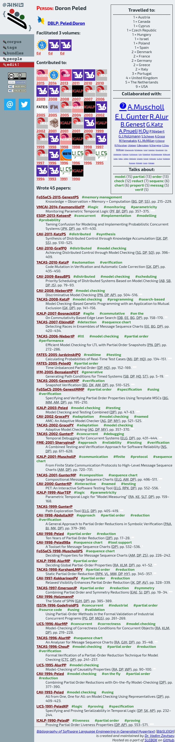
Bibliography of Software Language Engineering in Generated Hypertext (96, 731)
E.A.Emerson (133, 154)
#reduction (139, 515)
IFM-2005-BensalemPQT (57, 372)
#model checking (111, 248)
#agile (88, 313)
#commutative (112, 313)
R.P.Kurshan (121, 145)
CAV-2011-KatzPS (51, 234)
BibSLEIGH (165, 731)
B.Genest (133, 124)
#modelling (146, 215)
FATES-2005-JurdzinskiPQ (58, 354)
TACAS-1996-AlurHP (53, 638)
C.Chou (165, 145)
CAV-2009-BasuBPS (53, 276)
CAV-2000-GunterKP (54, 483)
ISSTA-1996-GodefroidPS (57, 605)
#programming (120, 299)
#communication (93, 456)
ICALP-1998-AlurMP (53, 560)
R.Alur (158, 116)
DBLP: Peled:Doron (66, 23)
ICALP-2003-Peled (52, 407)
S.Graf (146, 150)
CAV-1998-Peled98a (53, 542)
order (157, 176)
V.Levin (145, 163)
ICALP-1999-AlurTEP (53, 492)
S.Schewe (148, 136)
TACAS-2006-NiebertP (55, 336)
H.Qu (144, 131)
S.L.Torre (159, 158)
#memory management (102, 197)
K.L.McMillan (146, 141)
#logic (93, 207)
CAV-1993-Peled (50, 692)
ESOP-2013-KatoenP (53, 215)
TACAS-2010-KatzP (52, 262)
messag (157, 185)
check (119, 181)
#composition (91, 475)
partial (139, 176)
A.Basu (120, 158)
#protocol (139, 456)
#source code (50, 609)
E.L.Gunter (132, 116)
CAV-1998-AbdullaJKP (54, 515)
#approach (87, 442)
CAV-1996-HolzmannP (55, 596)
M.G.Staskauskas (156, 154)
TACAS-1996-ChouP (52, 646)
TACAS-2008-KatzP (52, 299)
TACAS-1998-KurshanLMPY (59, 569)
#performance (51, 340)
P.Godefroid (146, 154)
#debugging (113, 433)
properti (137, 185)
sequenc (156, 181)
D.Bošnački (132, 158)
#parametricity (144, 207)
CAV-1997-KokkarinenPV (57, 578)
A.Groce (160, 136)
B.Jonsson (132, 163)
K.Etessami (152, 158)
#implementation (116, 215)
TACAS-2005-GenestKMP (57, 380)
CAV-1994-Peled (50, 673)
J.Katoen (132, 145)
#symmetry (144, 588)
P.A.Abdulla (166, 158)
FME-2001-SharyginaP (55, 442)
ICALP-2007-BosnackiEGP (58, 313)
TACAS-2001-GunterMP (56, 475)
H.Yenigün (151, 163)
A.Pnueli (128, 131)
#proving (95, 706)
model (120, 176)
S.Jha (140, 154)
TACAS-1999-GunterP (54, 506)
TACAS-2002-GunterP (54, 433)
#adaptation (83, 416)
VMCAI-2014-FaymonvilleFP (60, 207)
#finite (119, 456)
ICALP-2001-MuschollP (56, 456)
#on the (137, 313)
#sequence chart (116, 322)
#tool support (120, 542)
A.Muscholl (146, 106)
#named (141, 416)
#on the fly (111, 673)
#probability (49, 220)
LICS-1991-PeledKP (52, 706)
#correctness (109, 623)
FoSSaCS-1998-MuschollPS (59, 551)
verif (139, 189)
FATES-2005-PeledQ (53, 363)
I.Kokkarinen (117, 154)
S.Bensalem (143, 145)
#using (153, 389)
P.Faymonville (129, 150)
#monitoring (114, 207)
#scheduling (146, 276)
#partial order (136, 336)
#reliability (111, 442)
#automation (83, 262)
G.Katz (154, 124)
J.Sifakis (126, 158)
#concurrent (85, 215)
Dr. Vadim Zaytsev (159, 735)
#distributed (80, 234)
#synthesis (106, 234)
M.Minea (120, 149)
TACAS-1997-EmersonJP (56, 588)
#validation (95, 609)
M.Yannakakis (128, 141)
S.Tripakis (140, 158)
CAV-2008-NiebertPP (54, 290)
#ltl (80, 336)
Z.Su (166, 150)
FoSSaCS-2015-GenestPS (57, 197)
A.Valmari (125, 154)
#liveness (80, 720)
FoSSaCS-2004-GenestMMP (60, 389)
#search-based (152, 299)
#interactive (85, 483)
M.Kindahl (139, 163)
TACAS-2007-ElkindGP (55, 322)
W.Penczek (166, 154)
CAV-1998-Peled (50, 533)
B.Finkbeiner (139, 150)
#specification (129, 389)
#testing (113, 354)
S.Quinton (151, 150)
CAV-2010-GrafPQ (51, 248)
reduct (137, 181)
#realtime (92, 354)
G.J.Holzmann (129, 136)
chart (119, 185)
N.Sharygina (155, 145)
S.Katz (116, 158)
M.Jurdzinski (160, 150)
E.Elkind (160, 140)
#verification (111, 262)
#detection (87, 322)
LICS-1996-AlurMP (51, 623)
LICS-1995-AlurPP (51, 665)
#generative (92, 372)
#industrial (118, 605)
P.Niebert (157, 131)
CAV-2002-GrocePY (52, 416)
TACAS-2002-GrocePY (55, 425)
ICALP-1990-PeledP (52, 720)
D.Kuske (146, 158)
